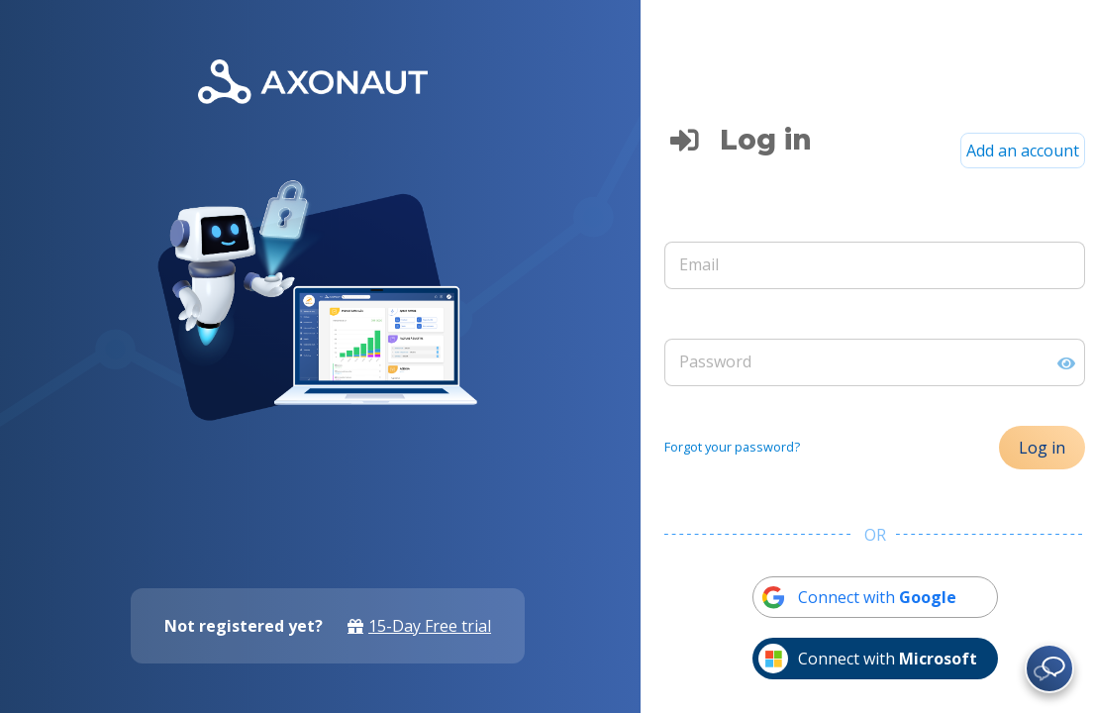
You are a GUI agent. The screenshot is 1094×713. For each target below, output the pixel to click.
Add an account (1022, 150)
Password (715, 361)
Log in (1042, 447)
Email (699, 264)
